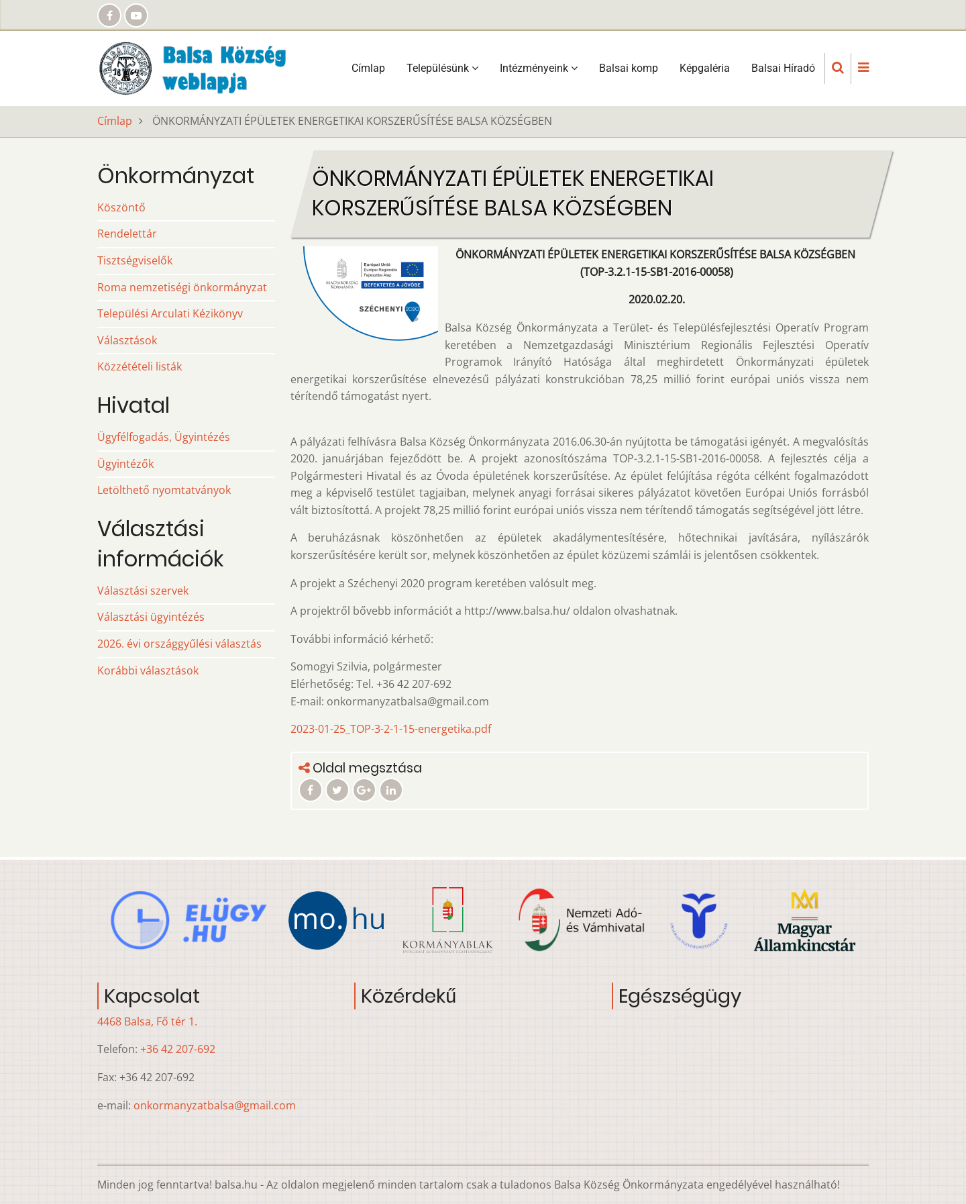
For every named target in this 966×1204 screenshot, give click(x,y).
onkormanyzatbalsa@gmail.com (214, 1105)
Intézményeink (539, 68)
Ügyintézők (125, 463)
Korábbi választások (148, 670)
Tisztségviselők (134, 260)
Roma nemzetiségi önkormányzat (182, 287)
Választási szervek (143, 590)
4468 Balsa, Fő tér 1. (147, 1021)
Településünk (442, 68)
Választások (127, 340)
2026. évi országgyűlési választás (179, 643)
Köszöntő (121, 207)
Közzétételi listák (139, 366)
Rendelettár (127, 233)
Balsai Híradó (783, 68)
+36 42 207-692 (177, 1049)
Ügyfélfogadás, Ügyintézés (163, 437)
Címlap (368, 68)
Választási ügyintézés (151, 616)
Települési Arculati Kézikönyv (170, 313)
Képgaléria (705, 68)
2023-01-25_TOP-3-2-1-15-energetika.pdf (390, 728)
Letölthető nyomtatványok (164, 490)
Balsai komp (628, 68)
